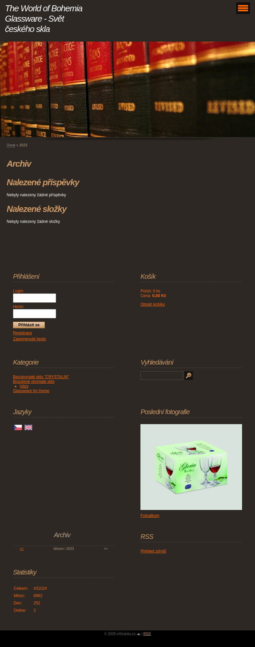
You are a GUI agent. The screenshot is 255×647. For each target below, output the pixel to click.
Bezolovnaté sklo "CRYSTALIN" (41, 377)
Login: (18, 291)
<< (22, 549)
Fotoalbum (149, 515)
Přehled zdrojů (153, 551)
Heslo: (18, 306)
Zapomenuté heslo (29, 339)
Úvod (11, 145)
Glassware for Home (31, 391)
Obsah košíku (152, 304)
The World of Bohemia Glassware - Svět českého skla (43, 18)
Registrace (22, 333)
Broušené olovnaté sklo (33, 381)
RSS (147, 634)
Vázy (24, 386)
